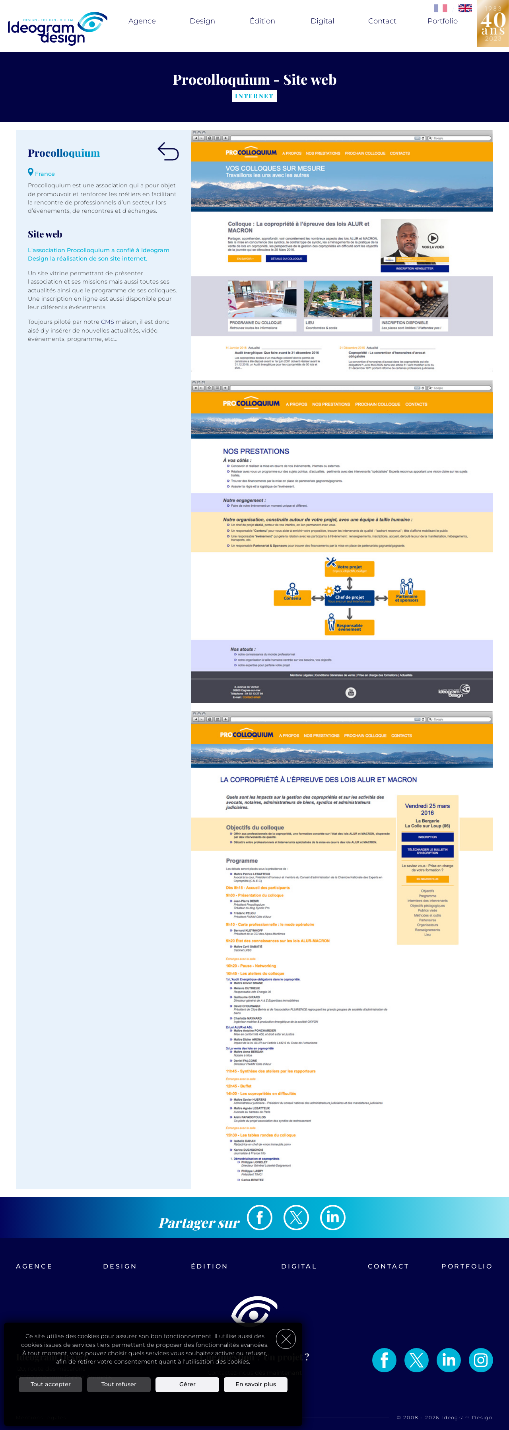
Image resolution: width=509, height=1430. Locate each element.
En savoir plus (255, 1384)
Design (202, 21)
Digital (322, 21)
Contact (382, 21)
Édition (262, 21)
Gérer (187, 1384)
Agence (142, 21)
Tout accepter (51, 1384)
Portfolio (442, 21)
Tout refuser (118, 1384)
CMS (107, 321)
